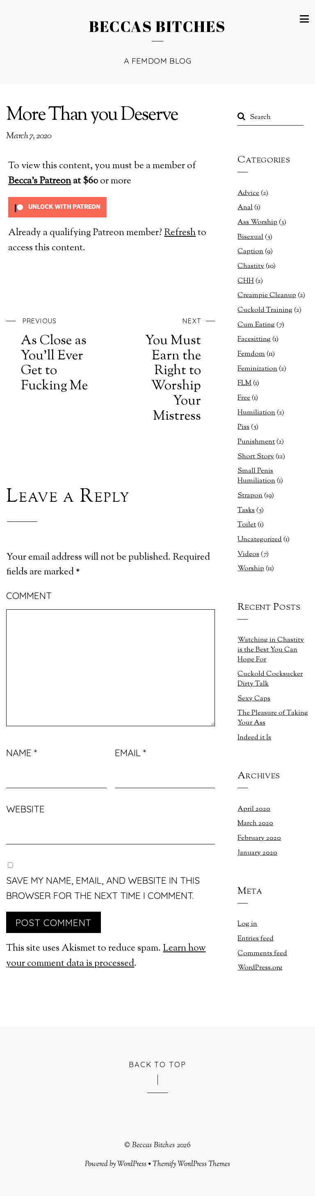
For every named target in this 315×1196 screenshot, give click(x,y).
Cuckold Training (264, 310)
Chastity (250, 266)
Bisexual (250, 237)
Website (25, 809)
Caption (250, 251)
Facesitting (254, 339)
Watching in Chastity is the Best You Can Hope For (270, 650)
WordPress (131, 1164)
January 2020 (257, 853)
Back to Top (158, 1064)
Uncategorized (259, 539)
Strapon (249, 496)
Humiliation (256, 413)
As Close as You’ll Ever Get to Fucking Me (59, 353)
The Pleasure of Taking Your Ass (272, 718)
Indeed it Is (254, 738)
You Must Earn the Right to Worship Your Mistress (162, 368)
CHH (245, 281)
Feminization (257, 369)
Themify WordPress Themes (191, 1164)
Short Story (255, 457)
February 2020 (259, 838)
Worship (250, 569)
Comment (29, 595)
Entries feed (255, 939)
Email (130, 753)
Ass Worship (257, 222)
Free (243, 398)
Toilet (246, 525)
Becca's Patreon (39, 181)
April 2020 (253, 809)
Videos (248, 554)
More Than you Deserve (92, 115)
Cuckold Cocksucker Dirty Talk (270, 679)
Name (21, 753)
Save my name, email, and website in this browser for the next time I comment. (103, 887)
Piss (243, 427)
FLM (244, 383)
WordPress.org (260, 968)
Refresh (180, 233)
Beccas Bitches (153, 1145)
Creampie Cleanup (266, 295)
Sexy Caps (253, 699)
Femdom (251, 354)
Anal (245, 208)
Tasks (246, 510)
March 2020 (255, 823)
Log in (247, 924)
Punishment (256, 442)
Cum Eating (256, 325)
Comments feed (262, 953)
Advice (248, 193)
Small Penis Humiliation (256, 476)
